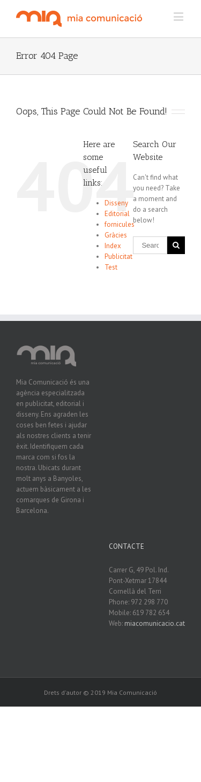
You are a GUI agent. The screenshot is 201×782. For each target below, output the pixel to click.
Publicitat (118, 256)
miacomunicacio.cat (154, 623)
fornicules (120, 224)
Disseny (116, 203)
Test (111, 267)
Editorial (117, 213)
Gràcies (116, 235)
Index (113, 245)
